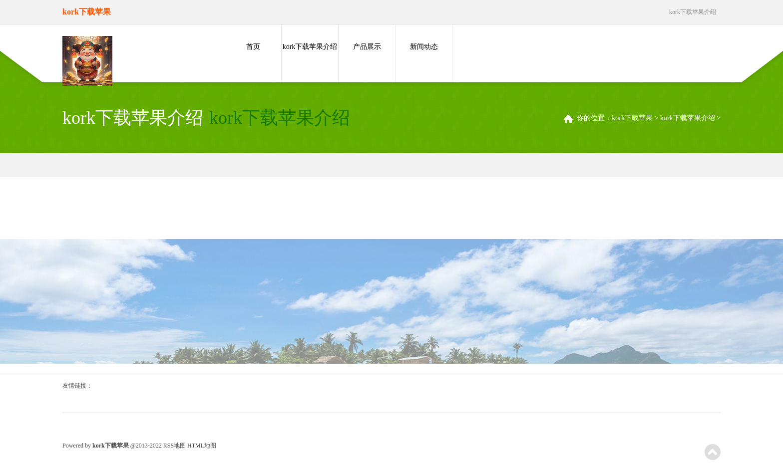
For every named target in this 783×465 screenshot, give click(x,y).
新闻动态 (424, 46)
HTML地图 (201, 445)
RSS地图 (174, 445)
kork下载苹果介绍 (310, 46)
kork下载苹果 (632, 118)
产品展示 (367, 46)
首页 (253, 46)
